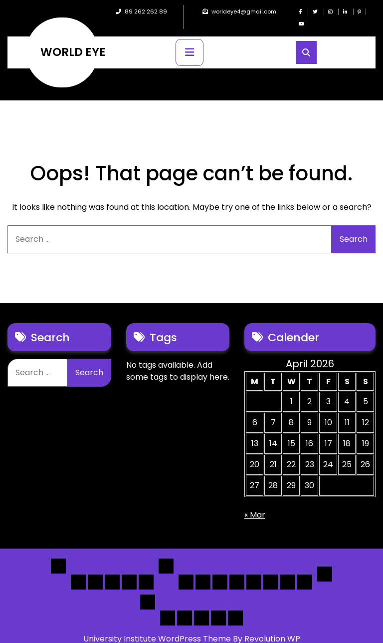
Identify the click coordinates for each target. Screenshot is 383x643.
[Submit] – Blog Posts (218, 606)
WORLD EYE (73, 40)
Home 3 (112, 570)
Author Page (167, 606)
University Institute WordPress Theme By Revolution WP (191, 627)
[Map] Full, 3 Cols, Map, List (253, 570)
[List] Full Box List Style (219, 570)
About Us (184, 606)
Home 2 (95, 570)
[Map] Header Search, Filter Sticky (287, 570)
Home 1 (78, 570)
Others (147, 590)
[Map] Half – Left (270, 570)
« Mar (254, 503)
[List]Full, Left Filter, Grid (236, 570)
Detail (324, 562)
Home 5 (146, 570)
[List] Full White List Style (202, 570)
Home (58, 554)
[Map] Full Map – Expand (304, 570)
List (166, 554)
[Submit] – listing (235, 606)
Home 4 (129, 570)
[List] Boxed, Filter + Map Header (186, 570)
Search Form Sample (201, 606)
